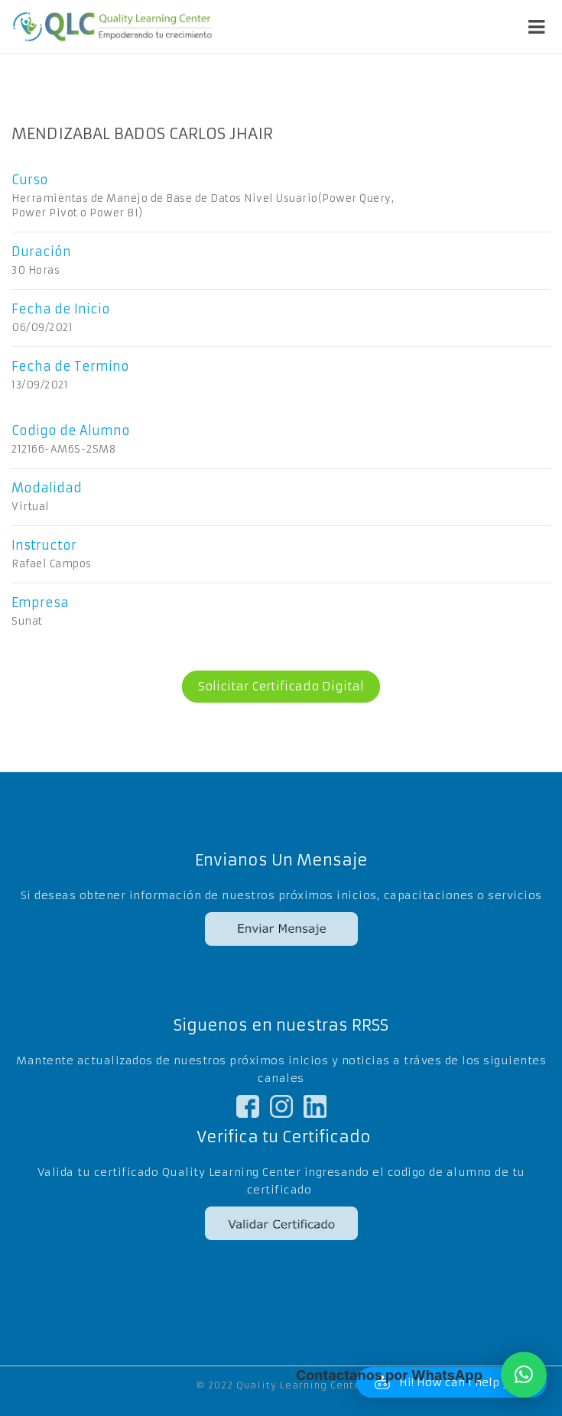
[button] (524, 1375)
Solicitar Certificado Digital (273, 686)
